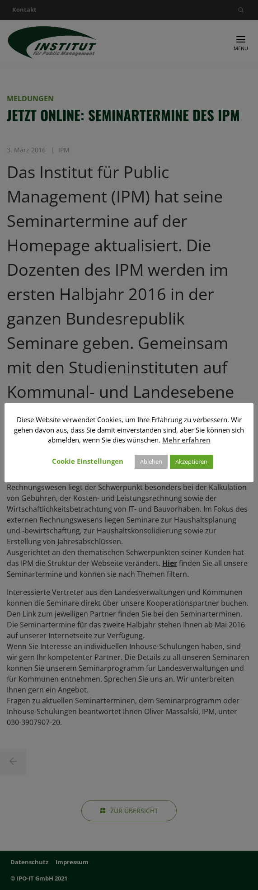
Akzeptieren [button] (191, 461)
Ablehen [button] (151, 461)
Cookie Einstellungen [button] (87, 461)
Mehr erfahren (186, 439)
